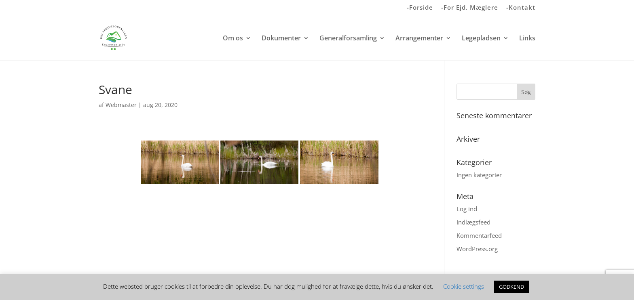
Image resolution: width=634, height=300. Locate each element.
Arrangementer (419, 38)
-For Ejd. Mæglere (469, 7)
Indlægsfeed (473, 222)
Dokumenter (281, 38)
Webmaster (121, 105)
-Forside (420, 7)
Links (527, 38)
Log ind (466, 209)
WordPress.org (477, 249)
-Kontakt (520, 7)
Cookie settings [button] (463, 286)
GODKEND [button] (511, 286)
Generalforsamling (348, 38)
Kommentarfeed (479, 235)
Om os (233, 38)
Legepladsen (481, 38)
